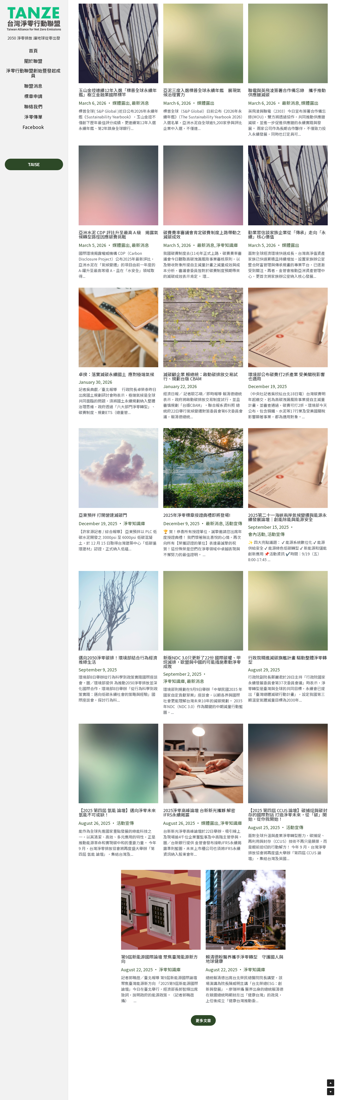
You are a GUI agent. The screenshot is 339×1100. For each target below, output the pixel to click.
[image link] (34, 19)
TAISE (34, 164)
